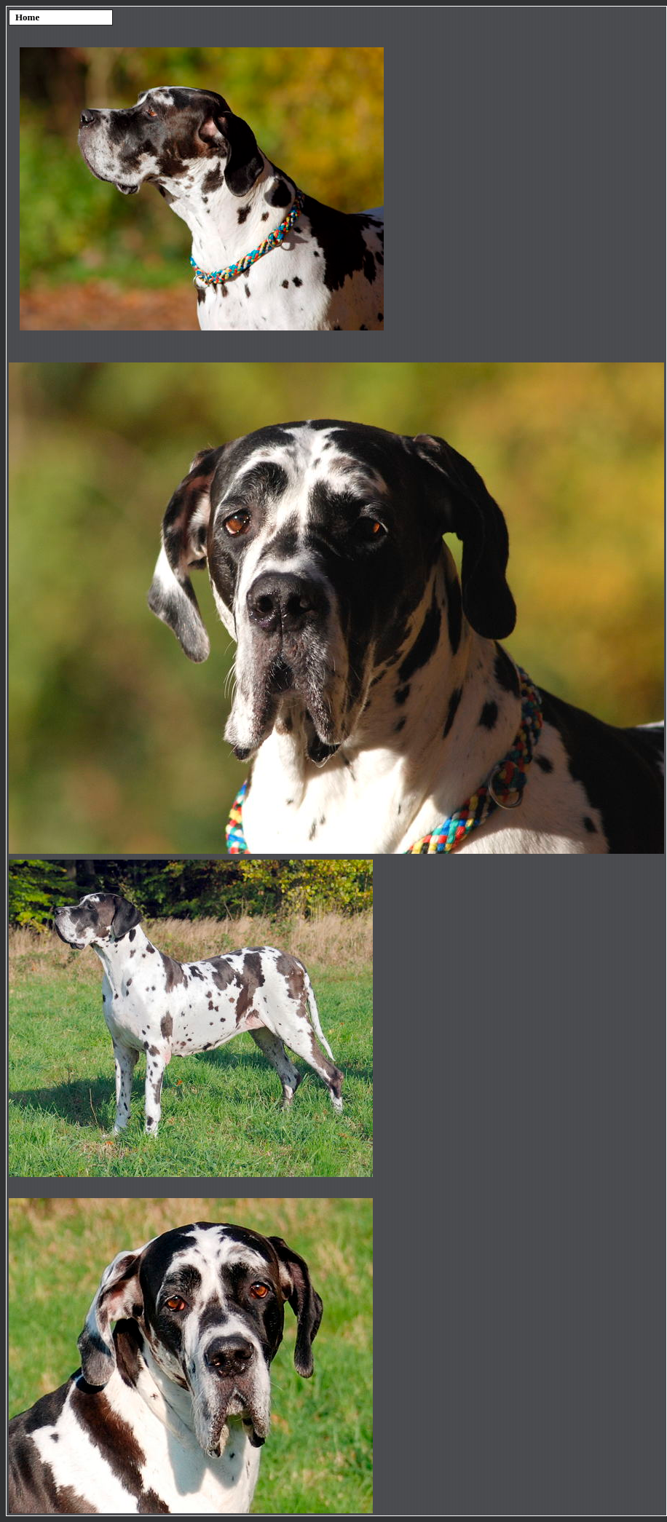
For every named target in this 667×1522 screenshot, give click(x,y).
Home (27, 17)
